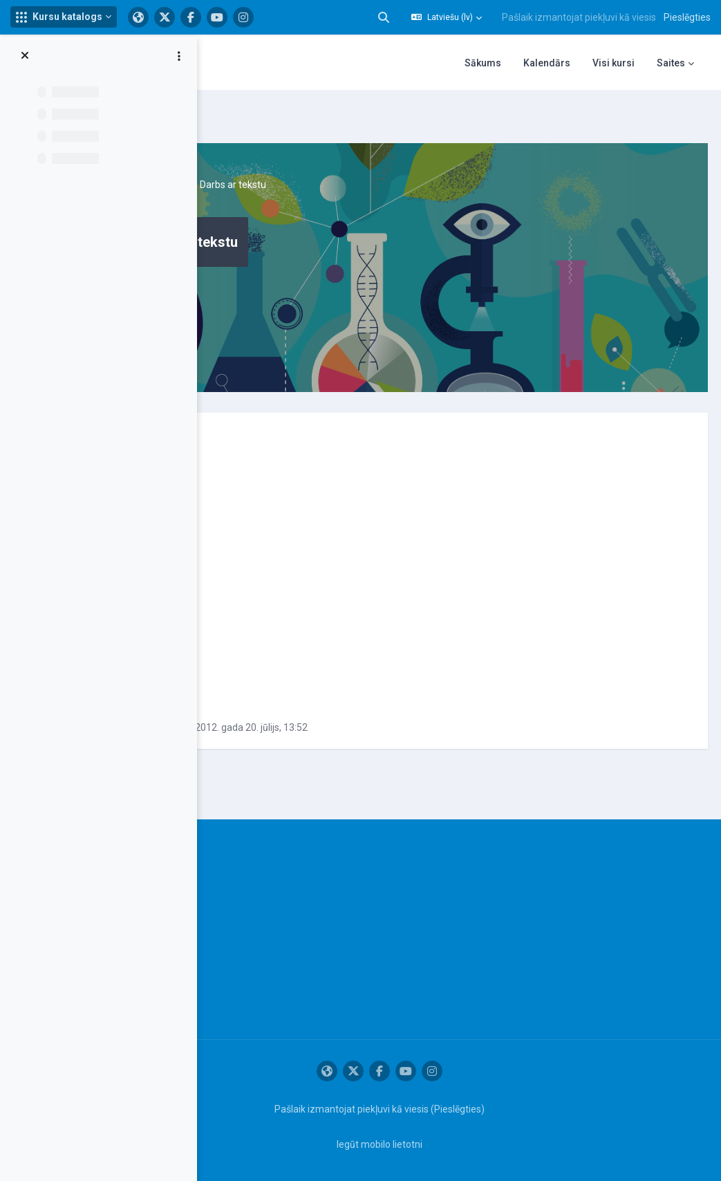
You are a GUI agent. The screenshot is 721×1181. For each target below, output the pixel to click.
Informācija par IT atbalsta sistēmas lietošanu (227, 897)
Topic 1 (331, 152)
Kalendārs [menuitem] (546, 62)
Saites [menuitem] (671, 62)
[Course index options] (179, 56)
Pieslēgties (687, 17)
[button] (63, 17)
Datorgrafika (273, 152)
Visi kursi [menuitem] (613, 62)
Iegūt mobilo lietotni (448, 1141)
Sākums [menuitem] (483, 62)
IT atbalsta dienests (236, 860)
